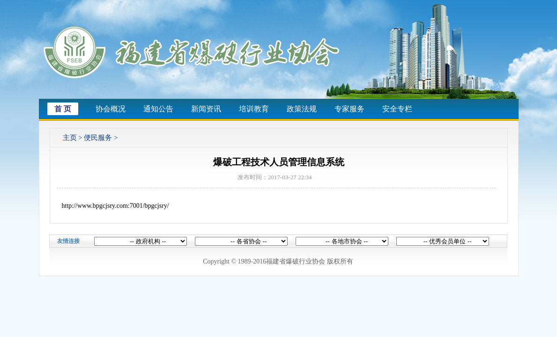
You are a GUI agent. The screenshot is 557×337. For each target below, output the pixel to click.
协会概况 (111, 109)
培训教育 (254, 109)
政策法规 (302, 109)
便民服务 (98, 137)
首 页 (62, 109)
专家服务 (349, 109)
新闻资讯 (206, 109)
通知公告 (158, 109)
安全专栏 (397, 109)
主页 (70, 137)
